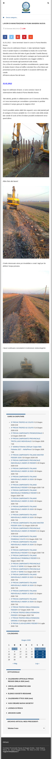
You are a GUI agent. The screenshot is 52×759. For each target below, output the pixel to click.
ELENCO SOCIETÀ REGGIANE (19, 693)
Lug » (37, 663)
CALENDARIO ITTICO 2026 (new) (20, 698)
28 (43, 657)
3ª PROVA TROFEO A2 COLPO (22, 422)
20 (37, 654)
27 (37, 657)
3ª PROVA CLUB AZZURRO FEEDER (24, 623)
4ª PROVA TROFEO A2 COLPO (22, 428)
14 (43, 652)
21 (43, 654)
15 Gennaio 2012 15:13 (11, 28)
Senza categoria (11, 17)
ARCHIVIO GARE (14, 713)
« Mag (15, 663)
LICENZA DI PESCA (15, 708)
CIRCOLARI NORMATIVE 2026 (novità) (19, 687)
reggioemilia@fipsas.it (10, 751)
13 (37, 652)
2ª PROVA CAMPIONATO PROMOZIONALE (26, 433)
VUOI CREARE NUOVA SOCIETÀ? (21, 703)
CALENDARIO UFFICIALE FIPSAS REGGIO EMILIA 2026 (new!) (21, 680)
